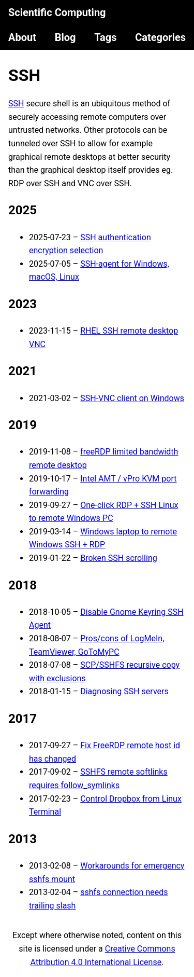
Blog (65, 37)
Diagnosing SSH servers (124, 691)
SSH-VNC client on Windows (132, 398)
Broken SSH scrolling (118, 558)
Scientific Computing (57, 12)
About (22, 37)
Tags (105, 37)
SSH (24, 75)
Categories (160, 37)
